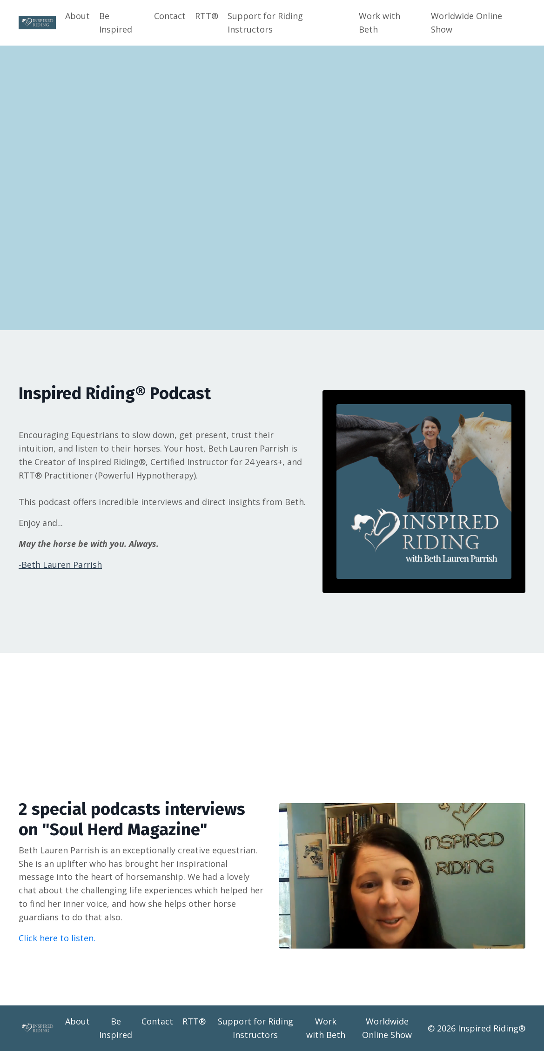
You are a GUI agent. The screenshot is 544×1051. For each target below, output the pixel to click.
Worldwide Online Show (466, 22)
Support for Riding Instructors (265, 22)
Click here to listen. (57, 938)
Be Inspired (115, 22)
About (77, 15)
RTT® (206, 15)
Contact (170, 15)
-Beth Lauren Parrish (60, 564)
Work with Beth (379, 22)
